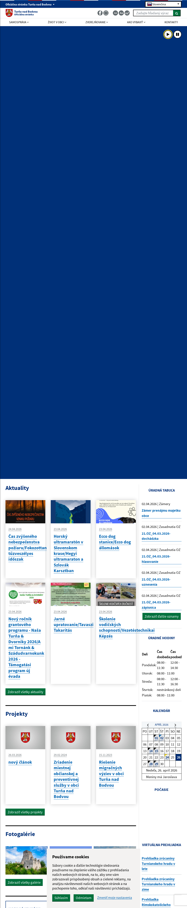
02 (161, 738)
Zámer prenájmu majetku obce (161, 513)
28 (150, 764)
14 (150, 751)
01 (156, 738)
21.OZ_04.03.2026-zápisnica (156, 605)
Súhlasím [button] (61, 898)
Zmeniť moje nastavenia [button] (114, 897)
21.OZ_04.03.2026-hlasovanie (156, 559)
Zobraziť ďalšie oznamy (162, 616)
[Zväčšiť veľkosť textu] (127, 13)
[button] (148, 725)
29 (156, 764)
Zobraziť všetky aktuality (25, 692)
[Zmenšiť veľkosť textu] (115, 13)
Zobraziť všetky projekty (25, 812)
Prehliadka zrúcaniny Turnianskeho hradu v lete (158, 863)
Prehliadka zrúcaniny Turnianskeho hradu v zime (158, 884)
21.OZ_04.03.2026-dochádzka (156, 536)
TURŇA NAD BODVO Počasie (162, 814)
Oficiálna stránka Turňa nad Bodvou (30, 4)
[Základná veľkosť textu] (121, 13)
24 (167, 757)
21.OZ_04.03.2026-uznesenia (156, 582)
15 (156, 751)
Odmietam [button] (83, 898)
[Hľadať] (177, 13)
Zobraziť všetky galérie (24, 882)
